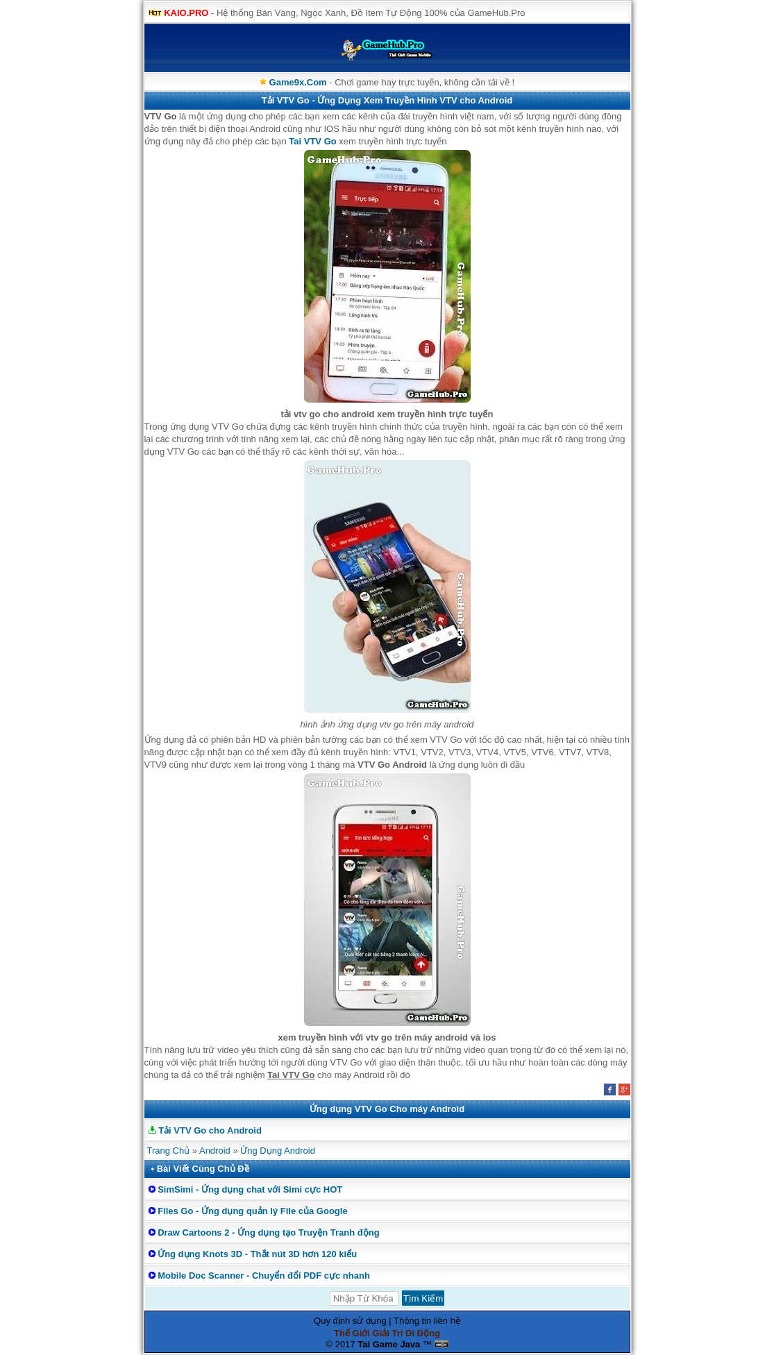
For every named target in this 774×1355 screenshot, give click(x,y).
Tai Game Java (388, 1344)
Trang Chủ (168, 1150)
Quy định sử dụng (350, 1320)
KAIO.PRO (186, 13)
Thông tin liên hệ (427, 1320)
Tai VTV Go (312, 141)
